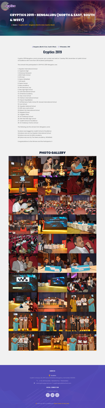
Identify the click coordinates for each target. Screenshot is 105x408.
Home (14, 25)
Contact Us (99, 6)
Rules (80, 6)
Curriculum (73, 6)
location (52, 375)
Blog (93, 6)
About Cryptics (52, 6)
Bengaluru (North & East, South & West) (44, 47)
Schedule (87, 6)
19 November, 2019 (64, 47)
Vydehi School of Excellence (61, 403)
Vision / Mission (63, 6)
